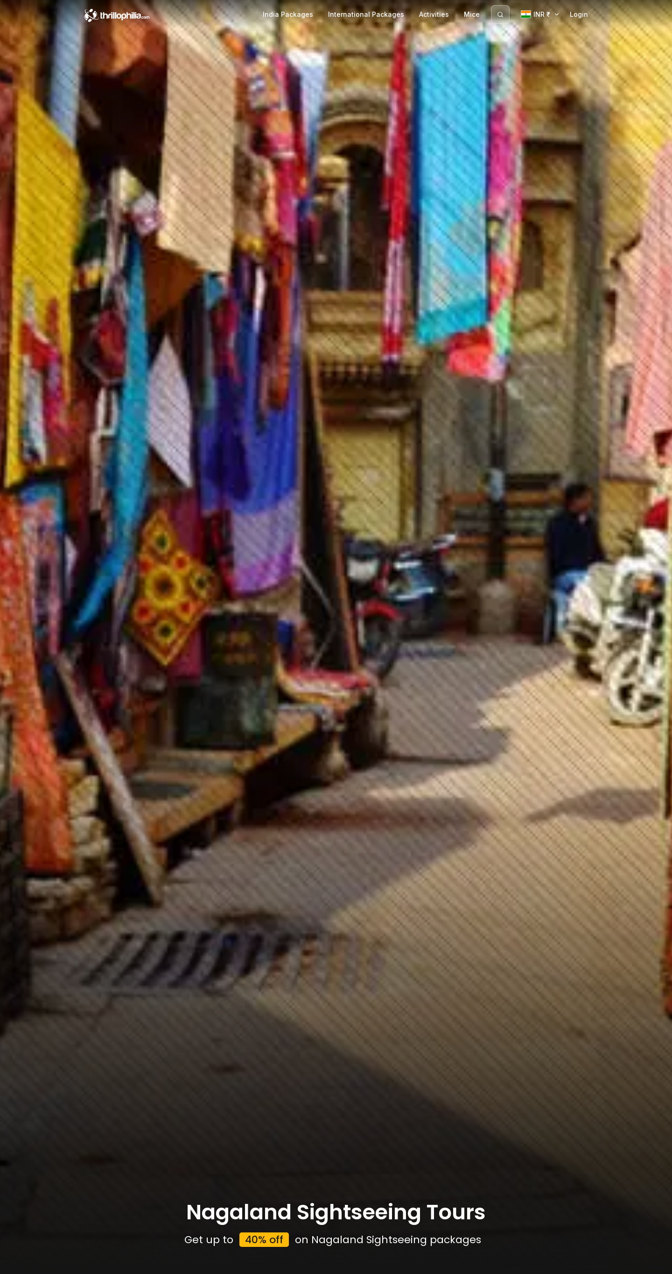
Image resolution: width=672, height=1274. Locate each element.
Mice (472, 14)
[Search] (500, 14)
